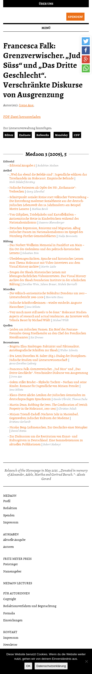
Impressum (10, 522)
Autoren (8, 546)
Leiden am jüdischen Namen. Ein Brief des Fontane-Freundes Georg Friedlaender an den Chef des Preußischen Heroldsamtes (47, 333)
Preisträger (10, 564)
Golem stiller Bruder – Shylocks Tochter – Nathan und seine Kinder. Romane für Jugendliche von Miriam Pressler (48, 384)
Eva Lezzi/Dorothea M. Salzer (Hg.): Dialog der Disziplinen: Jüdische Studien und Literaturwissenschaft (47, 357)
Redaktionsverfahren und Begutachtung (29, 605)
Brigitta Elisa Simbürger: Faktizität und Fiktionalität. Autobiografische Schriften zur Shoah (44, 348)
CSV (77, 135)
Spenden (9, 515)
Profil (6, 500)
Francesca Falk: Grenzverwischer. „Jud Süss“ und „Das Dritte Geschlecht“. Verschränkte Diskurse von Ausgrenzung (48, 370)
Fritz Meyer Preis (17, 558)
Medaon (9, 495)
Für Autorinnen (16, 593)
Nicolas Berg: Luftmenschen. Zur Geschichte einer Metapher (48, 427)
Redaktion (10, 508)
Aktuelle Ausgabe (14, 539)
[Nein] (86, 661)
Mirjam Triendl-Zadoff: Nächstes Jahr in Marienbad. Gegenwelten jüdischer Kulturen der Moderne (44, 416)
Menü (46, 27)
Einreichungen (12, 620)
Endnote (24, 135)
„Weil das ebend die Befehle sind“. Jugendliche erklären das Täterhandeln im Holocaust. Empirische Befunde (48, 176)
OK (28, 666)
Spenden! (75, 16)
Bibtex (9, 135)
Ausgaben (11, 534)
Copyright (9, 598)
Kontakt (10, 631)
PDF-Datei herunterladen (22, 116)
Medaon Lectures (17, 583)
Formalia (9, 613)
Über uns (46, 3)
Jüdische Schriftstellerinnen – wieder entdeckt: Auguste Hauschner (45, 304)
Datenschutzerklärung (51, 666)
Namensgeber (12, 571)
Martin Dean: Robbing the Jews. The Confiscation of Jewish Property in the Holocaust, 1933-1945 (48, 406)
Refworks (42, 135)
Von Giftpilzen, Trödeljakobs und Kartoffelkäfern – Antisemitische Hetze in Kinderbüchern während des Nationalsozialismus (44, 218)
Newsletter (10, 644)
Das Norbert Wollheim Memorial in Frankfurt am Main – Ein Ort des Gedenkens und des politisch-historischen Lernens (46, 248)
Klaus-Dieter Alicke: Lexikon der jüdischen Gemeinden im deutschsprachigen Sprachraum (47, 396)
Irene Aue (26, 105)
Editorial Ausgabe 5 (22, 165)
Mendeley (61, 135)
